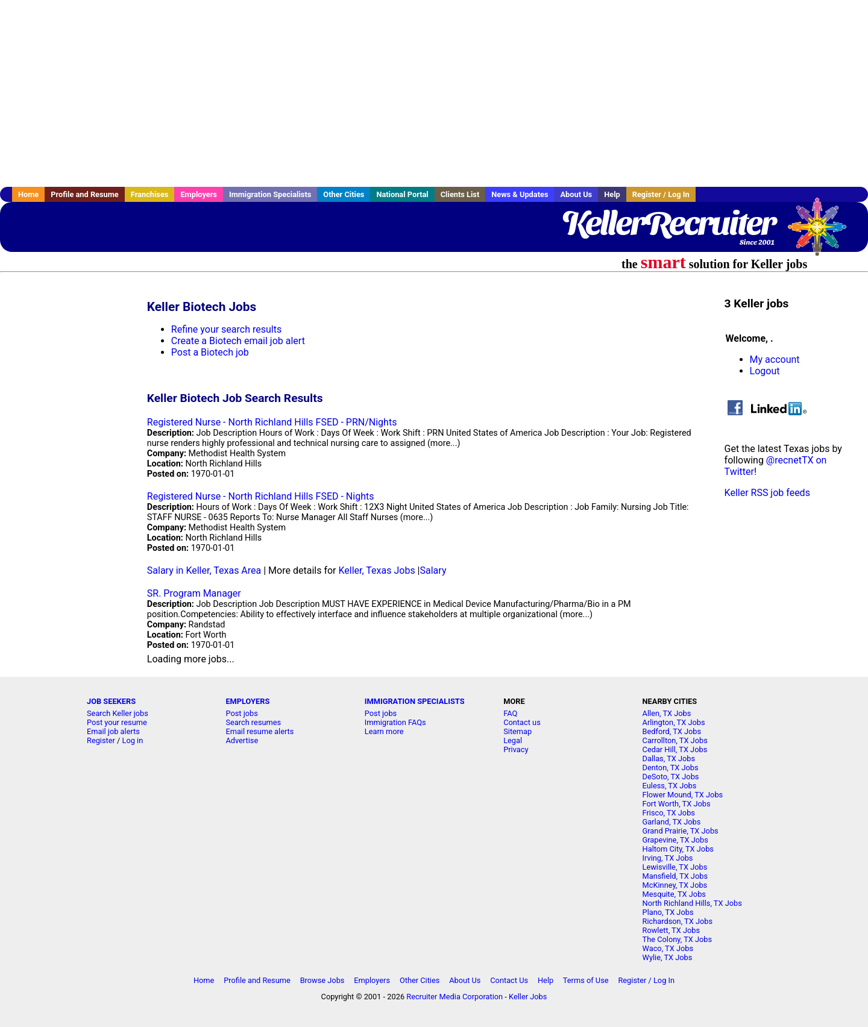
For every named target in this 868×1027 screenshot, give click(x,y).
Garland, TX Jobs (672, 821)
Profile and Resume (85, 194)
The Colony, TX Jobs (677, 939)
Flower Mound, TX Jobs (683, 794)
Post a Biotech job (210, 352)
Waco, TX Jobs (668, 948)
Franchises (150, 194)
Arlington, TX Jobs (674, 722)
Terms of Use (586, 980)
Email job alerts (113, 731)
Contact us (522, 722)
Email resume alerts (259, 731)
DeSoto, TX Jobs (671, 776)
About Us (576, 194)
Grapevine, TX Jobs (675, 839)
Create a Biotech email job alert (238, 341)
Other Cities (343, 194)
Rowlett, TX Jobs (671, 930)
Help (612, 194)
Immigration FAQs (395, 722)
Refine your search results (226, 329)
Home (28, 194)
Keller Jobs (528, 996)
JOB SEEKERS (111, 701)
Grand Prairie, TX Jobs (681, 830)
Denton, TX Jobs (671, 767)
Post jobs (241, 713)
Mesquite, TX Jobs (674, 894)
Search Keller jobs (117, 713)
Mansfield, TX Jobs (675, 876)
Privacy (515, 749)
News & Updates (519, 194)
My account (775, 359)
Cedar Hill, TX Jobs (675, 749)
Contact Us (509, 980)
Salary (433, 570)
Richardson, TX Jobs (678, 921)
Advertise (241, 740)
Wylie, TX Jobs (668, 957)
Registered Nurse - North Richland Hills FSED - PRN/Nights (272, 422)
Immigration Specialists (270, 194)
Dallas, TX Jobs (669, 758)
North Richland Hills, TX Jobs (692, 903)
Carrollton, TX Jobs (675, 740)
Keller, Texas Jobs (376, 570)
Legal (512, 740)
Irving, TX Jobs (668, 857)
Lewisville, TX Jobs (675, 867)
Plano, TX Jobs (668, 912)
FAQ (510, 713)
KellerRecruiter (668, 223)
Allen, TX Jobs (667, 713)
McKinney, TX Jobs (675, 885)
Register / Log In (661, 194)
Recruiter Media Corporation (454, 996)
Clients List (460, 194)
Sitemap (517, 731)
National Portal (402, 194)
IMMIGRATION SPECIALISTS (415, 701)
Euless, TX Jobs (670, 785)
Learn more (384, 731)
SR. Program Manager (194, 593)
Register (101, 740)
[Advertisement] (434, 93)
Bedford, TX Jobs (672, 731)
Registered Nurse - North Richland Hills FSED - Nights (260, 496)
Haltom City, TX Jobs (678, 848)
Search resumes (253, 722)
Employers (198, 194)
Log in (132, 740)
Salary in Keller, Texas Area (204, 570)
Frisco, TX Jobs (669, 812)
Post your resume (117, 722)
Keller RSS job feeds (767, 492)
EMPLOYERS (247, 701)
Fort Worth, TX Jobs (677, 803)
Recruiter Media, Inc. (823, 232)
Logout (765, 371)
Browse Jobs (322, 980)
